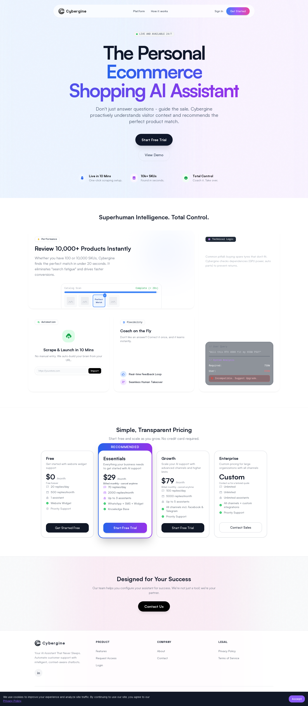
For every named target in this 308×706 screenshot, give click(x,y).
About (161, 651)
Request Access (106, 658)
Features (101, 651)
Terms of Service (228, 658)
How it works (159, 11)
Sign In (219, 11)
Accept (297, 699)
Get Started (238, 11)
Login (99, 665)
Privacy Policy (227, 651)
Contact (162, 658)
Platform (139, 11)
